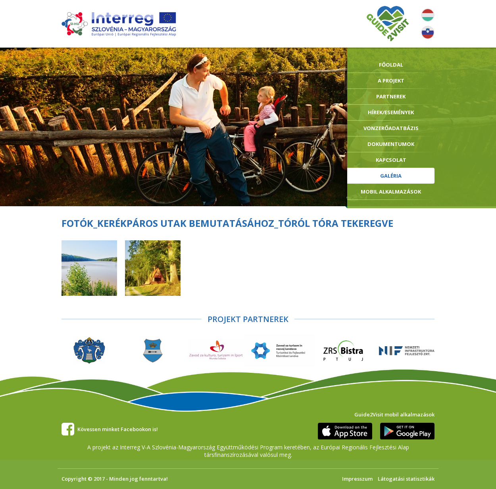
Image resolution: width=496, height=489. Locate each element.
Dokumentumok (390, 144)
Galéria (391, 175)
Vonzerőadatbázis (391, 128)
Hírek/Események (391, 112)
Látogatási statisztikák (406, 478)
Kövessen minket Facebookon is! (117, 429)
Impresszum (357, 478)
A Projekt (391, 80)
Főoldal (391, 64)
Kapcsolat (391, 159)
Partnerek (391, 96)
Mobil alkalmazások (391, 191)
